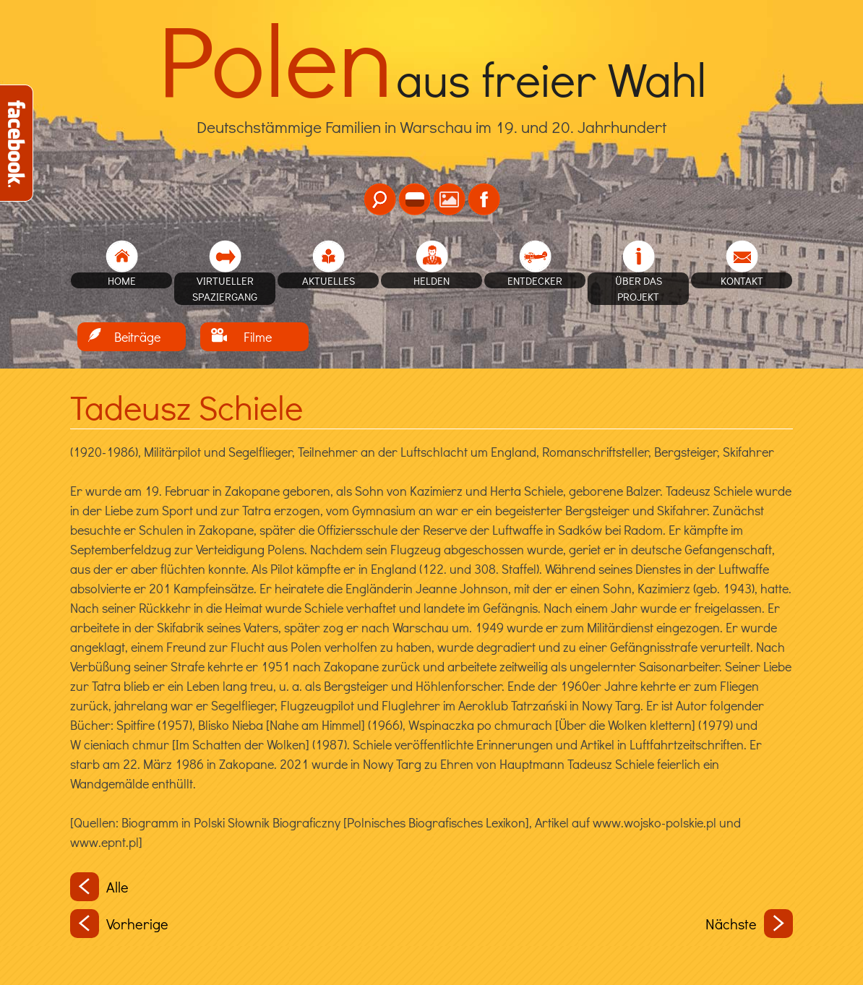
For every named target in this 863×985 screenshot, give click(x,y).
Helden (431, 280)
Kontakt (742, 280)
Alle (99, 886)
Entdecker (534, 280)
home (122, 280)
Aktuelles (328, 280)
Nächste (749, 923)
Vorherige (119, 923)
